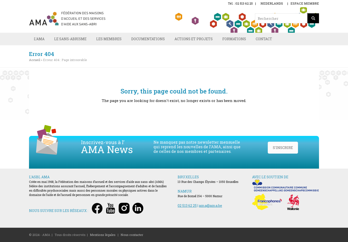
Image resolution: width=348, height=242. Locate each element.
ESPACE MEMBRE (304, 3)
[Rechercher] (313, 18)
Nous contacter (132, 235)
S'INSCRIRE (283, 147)
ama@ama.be (210, 205)
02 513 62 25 (187, 205)
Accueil (34, 60)
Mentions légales (103, 235)
